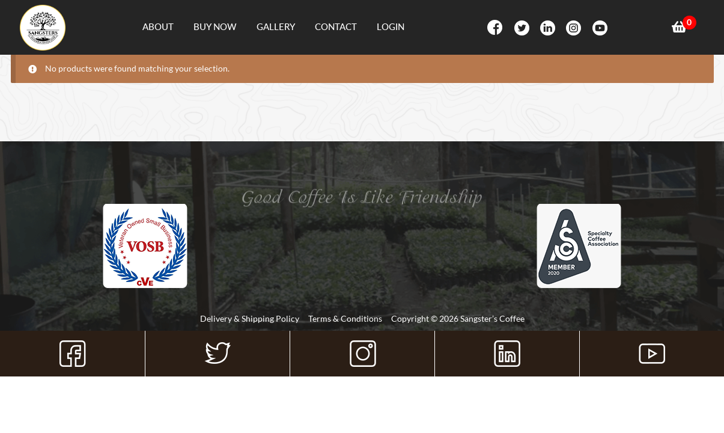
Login (390, 26)
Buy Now (215, 26)
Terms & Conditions (345, 318)
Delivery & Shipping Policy (249, 318)
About (158, 26)
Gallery (276, 26)
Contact (336, 26)
